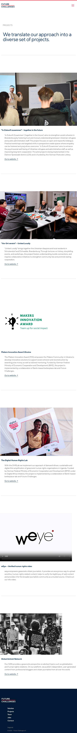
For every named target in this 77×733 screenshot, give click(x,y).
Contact (11, 721)
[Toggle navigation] (73, 5)
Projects (11, 712)
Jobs (9, 718)
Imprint (10, 727)
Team (10, 714)
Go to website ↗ (11, 159)
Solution (11, 708)
